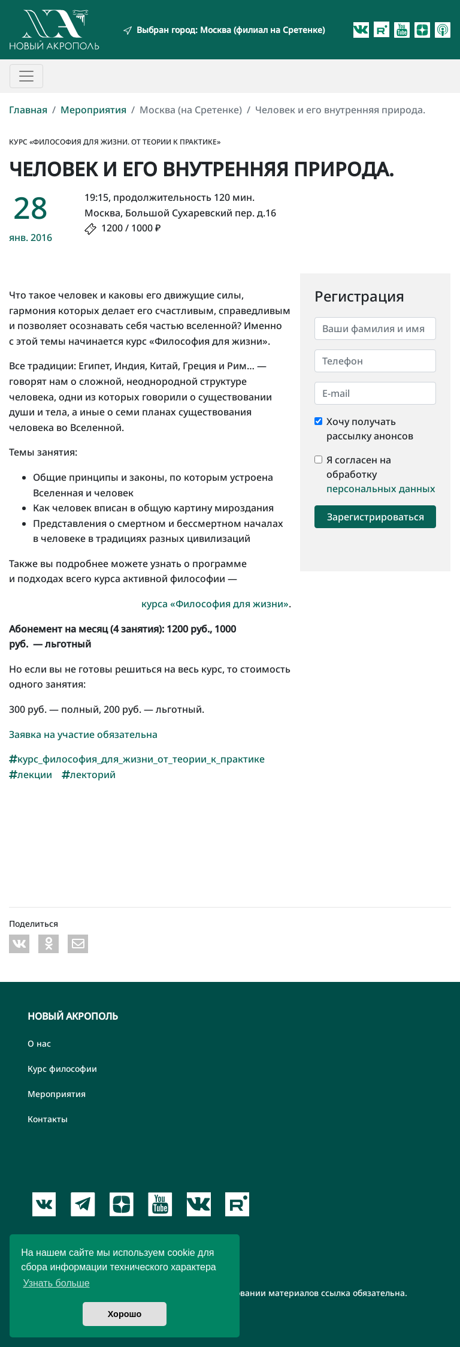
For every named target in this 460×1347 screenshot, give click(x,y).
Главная (28, 109)
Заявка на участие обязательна (83, 734)
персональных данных (380, 488)
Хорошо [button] (125, 1314)
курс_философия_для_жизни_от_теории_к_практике (137, 759)
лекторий (89, 774)
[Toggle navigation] (26, 76)
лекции (30, 774)
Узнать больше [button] (56, 1283)
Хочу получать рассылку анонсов (369, 428)
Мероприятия (93, 109)
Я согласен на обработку (358, 467)
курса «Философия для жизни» (215, 603)
